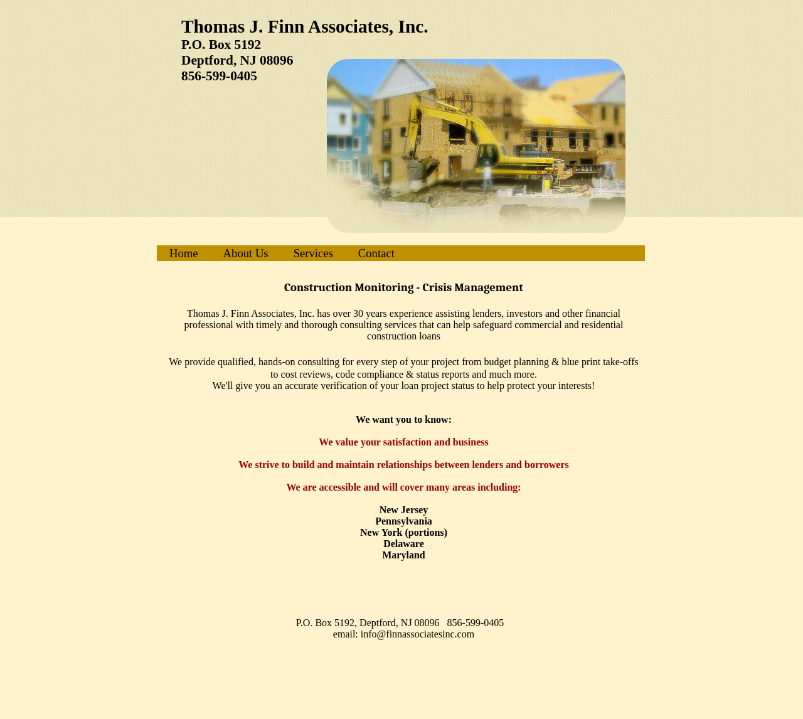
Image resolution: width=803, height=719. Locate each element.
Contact (376, 253)
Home (183, 253)
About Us (246, 253)
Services (313, 253)
